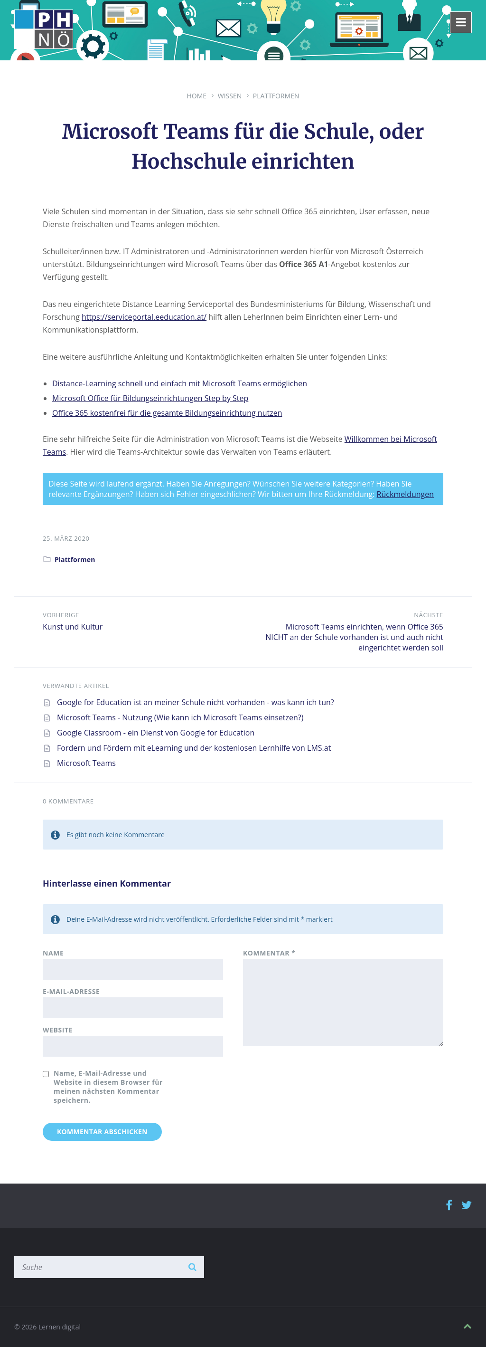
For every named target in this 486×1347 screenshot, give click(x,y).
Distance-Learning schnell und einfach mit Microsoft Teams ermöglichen (179, 383)
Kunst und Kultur (73, 626)
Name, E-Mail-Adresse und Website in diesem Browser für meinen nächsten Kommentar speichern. (108, 1087)
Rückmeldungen (405, 494)
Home (196, 95)
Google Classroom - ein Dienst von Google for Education (155, 732)
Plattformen (276, 95)
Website (58, 1029)
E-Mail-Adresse (71, 991)
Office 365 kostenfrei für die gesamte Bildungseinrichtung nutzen (167, 413)
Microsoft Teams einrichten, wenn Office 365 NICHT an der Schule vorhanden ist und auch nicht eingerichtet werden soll (354, 637)
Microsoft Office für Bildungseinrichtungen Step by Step (150, 398)
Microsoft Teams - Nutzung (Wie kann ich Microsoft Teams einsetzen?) (180, 717)
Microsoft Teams (86, 763)
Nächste (428, 615)
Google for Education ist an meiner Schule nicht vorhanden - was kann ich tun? (195, 702)
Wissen (230, 95)
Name (53, 952)
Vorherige (61, 615)
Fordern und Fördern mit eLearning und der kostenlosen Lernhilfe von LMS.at (194, 748)
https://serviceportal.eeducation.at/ (144, 317)
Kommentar (269, 952)
